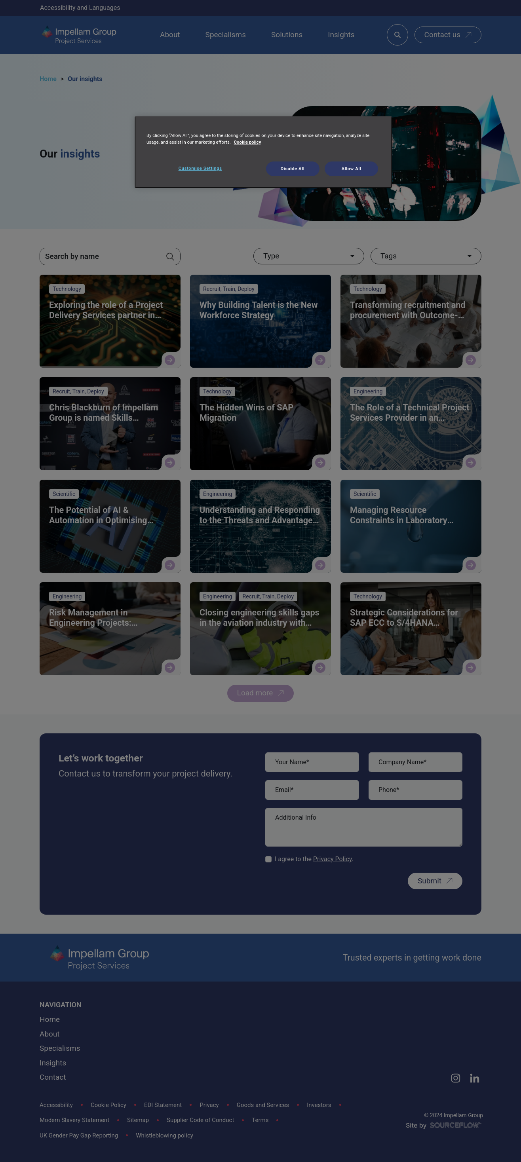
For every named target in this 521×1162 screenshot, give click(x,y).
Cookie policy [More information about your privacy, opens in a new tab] (247, 142)
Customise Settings (200, 168)
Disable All (292, 168)
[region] (263, 152)
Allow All (351, 168)
